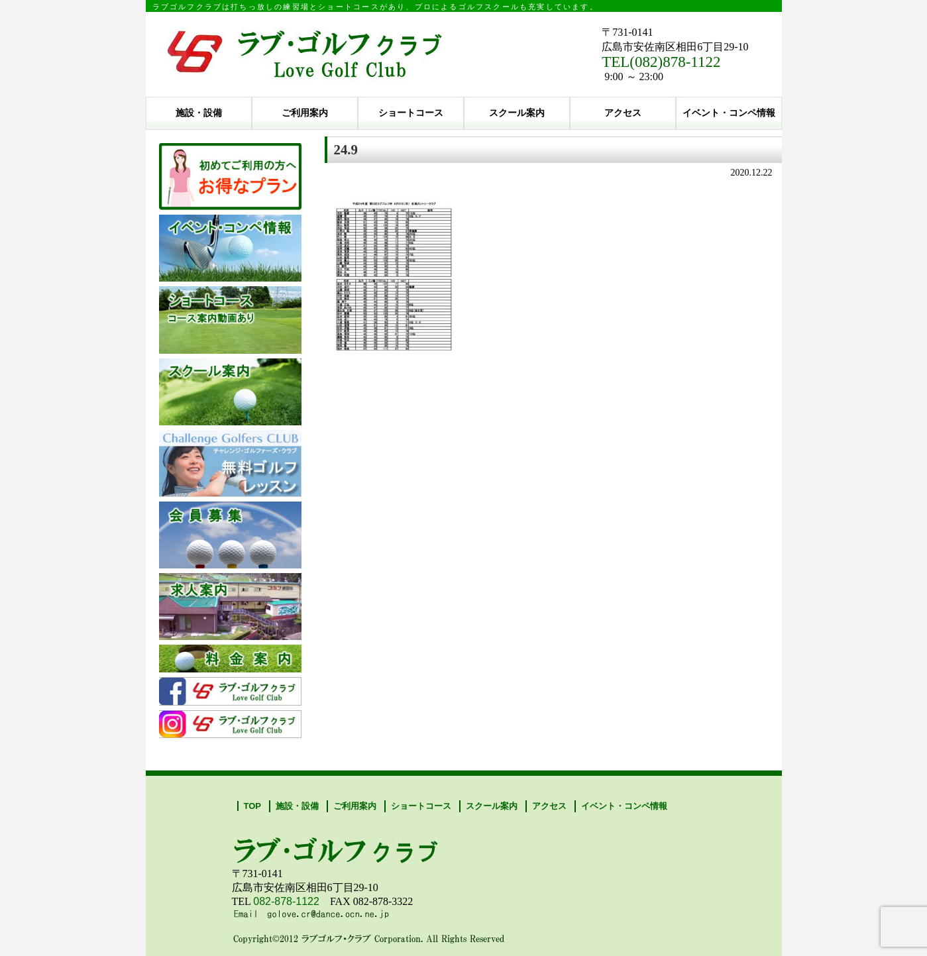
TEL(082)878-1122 (661, 62)
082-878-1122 (286, 901)
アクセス (622, 113)
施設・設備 (199, 113)
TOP (253, 806)
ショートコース (410, 113)
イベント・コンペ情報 (728, 113)
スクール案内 (517, 113)
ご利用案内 (305, 113)
